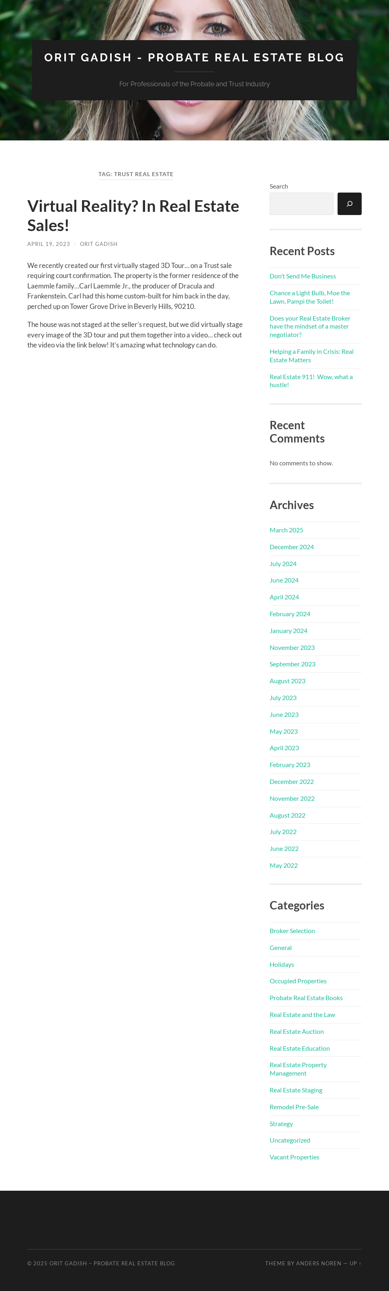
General (281, 947)
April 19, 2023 (48, 244)
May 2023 (284, 731)
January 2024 (288, 630)
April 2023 (284, 747)
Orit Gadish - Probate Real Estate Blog (194, 57)
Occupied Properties (298, 980)
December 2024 (292, 546)
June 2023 (284, 714)
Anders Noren (319, 1263)
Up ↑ (356, 1263)
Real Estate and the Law (302, 1014)
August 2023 (287, 680)
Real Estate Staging (296, 1090)
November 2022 (292, 798)
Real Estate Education (300, 1048)
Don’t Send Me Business (303, 276)
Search (279, 186)
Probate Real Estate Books (306, 997)
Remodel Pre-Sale (294, 1106)
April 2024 (284, 597)
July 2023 (283, 697)
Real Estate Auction (297, 1031)
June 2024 (284, 580)
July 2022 (283, 831)
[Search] (350, 204)
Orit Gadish (99, 244)
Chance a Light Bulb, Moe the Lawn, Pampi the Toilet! (310, 297)
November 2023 (292, 647)
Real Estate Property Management (298, 1069)
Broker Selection (292, 930)
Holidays (282, 964)
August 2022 (287, 815)
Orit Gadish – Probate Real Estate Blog (112, 1263)
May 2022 (284, 865)
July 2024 (283, 563)
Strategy (281, 1123)
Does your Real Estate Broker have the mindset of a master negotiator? (310, 326)
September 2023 (292, 664)
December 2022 (292, 781)
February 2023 (290, 764)
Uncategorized (290, 1140)
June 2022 (284, 848)
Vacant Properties (294, 1157)
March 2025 (286, 530)
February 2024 (290, 613)
